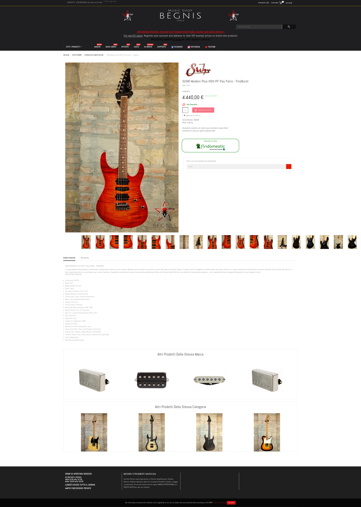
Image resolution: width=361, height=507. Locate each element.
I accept (231, 503)
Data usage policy (111, 1)
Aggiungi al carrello (204, 110)
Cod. (183, 85)
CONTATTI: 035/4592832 (77, 2)
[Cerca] (259, 27)
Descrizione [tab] (69, 257)
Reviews (85, 257)
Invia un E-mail (96, 2)
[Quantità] (185, 110)
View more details (219, 502)
